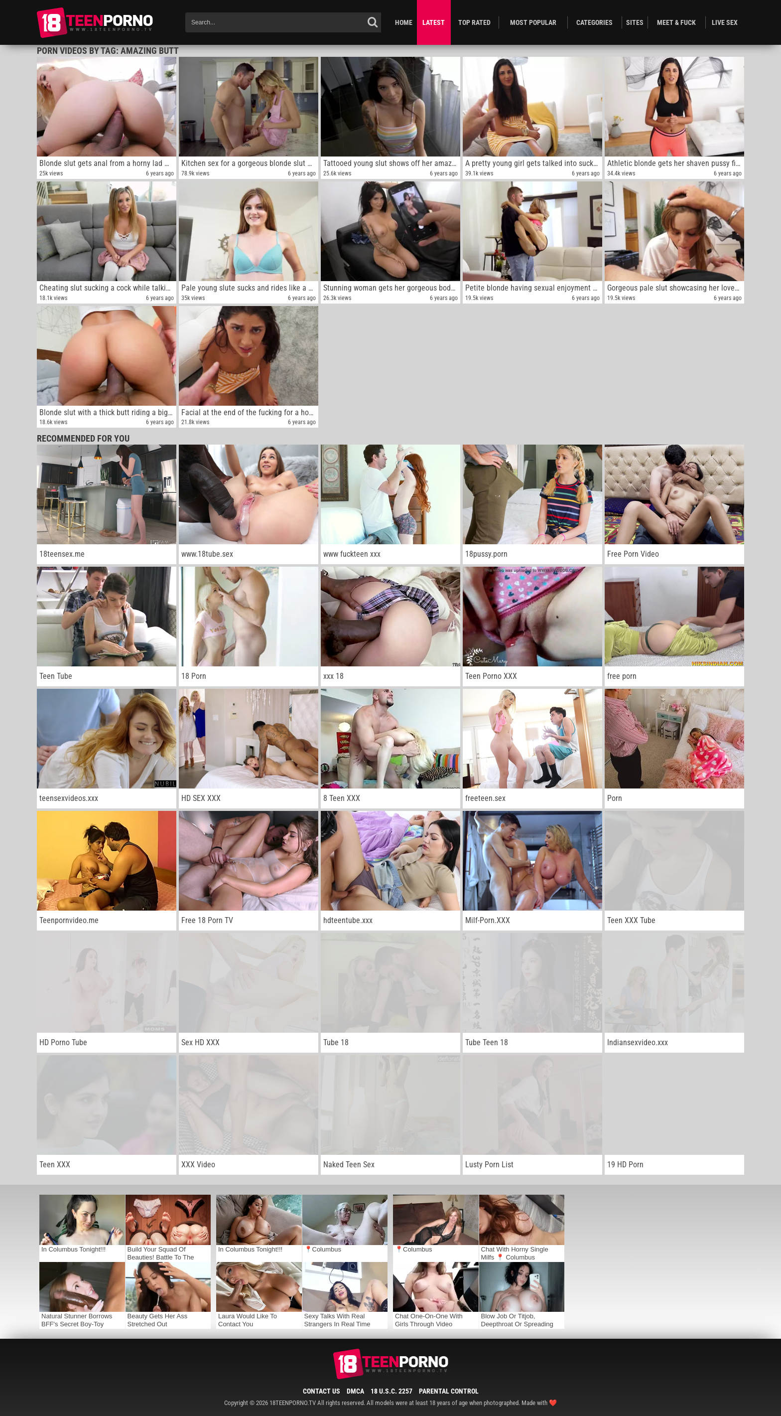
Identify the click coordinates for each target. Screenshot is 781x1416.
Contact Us (321, 1391)
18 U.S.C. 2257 (391, 1391)
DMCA (355, 1391)
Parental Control (449, 1391)
